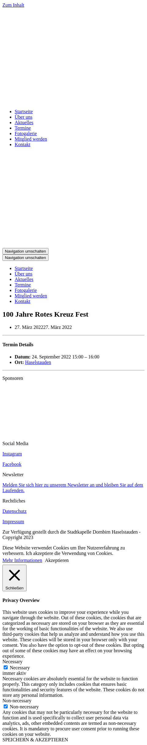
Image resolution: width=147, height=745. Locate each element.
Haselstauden (38, 362)
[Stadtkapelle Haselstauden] (73, 101)
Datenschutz (14, 511)
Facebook (11, 464)
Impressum (13, 521)
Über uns (23, 117)
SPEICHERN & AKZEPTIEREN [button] (35, 739)
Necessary (20, 667)
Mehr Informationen (22, 560)
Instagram (12, 453)
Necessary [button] (12, 661)
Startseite (24, 111)
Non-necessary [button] (16, 700)
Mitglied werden (31, 139)
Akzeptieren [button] (57, 560)
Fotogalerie (26, 133)
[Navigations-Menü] (25, 251)
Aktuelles (24, 122)
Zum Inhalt (13, 5)
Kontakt (22, 144)
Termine (23, 128)
